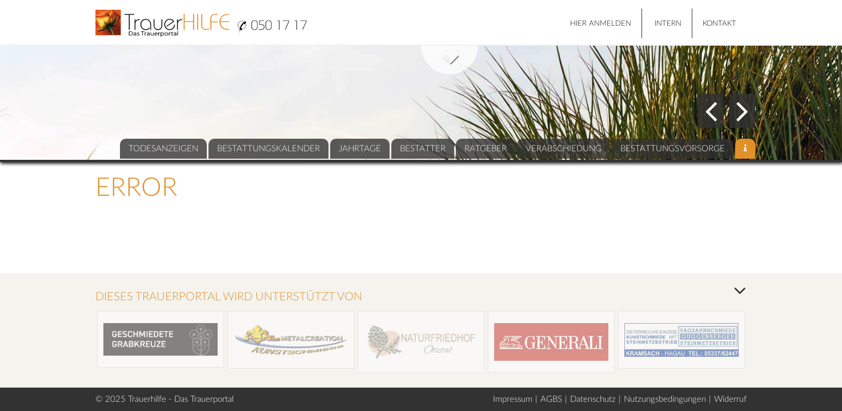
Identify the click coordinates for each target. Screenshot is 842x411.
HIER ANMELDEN (600, 23)
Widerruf (730, 399)
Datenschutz (593, 399)
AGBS (551, 399)
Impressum (512, 399)
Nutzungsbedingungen (665, 399)
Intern (668, 23)
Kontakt (719, 23)
